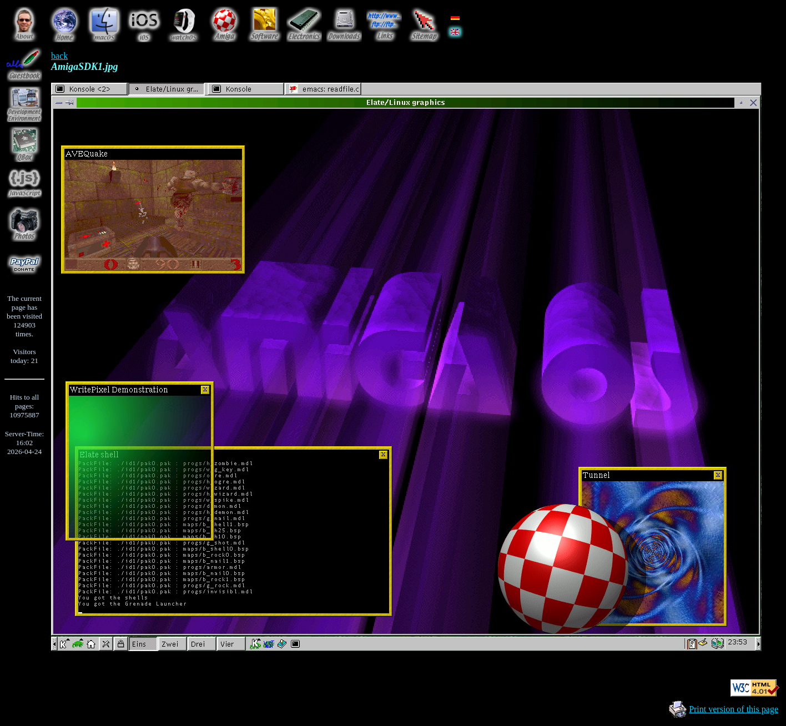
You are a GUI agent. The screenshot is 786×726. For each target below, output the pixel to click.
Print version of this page (733, 709)
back (59, 55)
